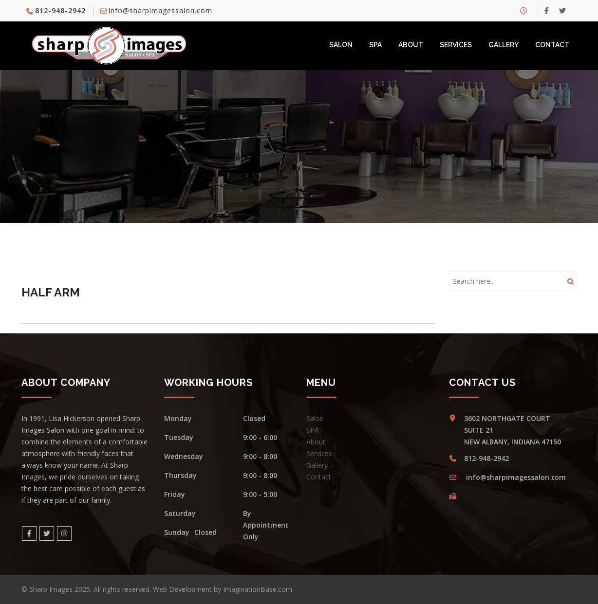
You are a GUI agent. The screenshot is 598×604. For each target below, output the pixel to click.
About (410, 45)
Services (456, 45)
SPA (375, 45)
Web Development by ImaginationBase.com (222, 589)
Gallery (503, 45)
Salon (341, 45)
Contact (552, 45)
